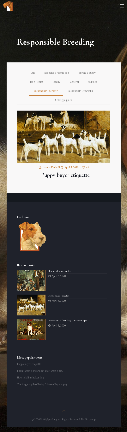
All (33, 72)
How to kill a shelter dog (30, 377)
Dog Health (36, 82)
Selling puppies (63, 100)
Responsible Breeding (45, 91)
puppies (92, 82)
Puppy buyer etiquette (65, 175)
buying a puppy (87, 72)
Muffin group (88, 419)
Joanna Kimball (51, 167)
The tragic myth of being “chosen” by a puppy (42, 384)
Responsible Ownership (81, 91)
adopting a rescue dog (56, 72)
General (74, 82)
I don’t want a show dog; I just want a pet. (40, 370)
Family (56, 82)
